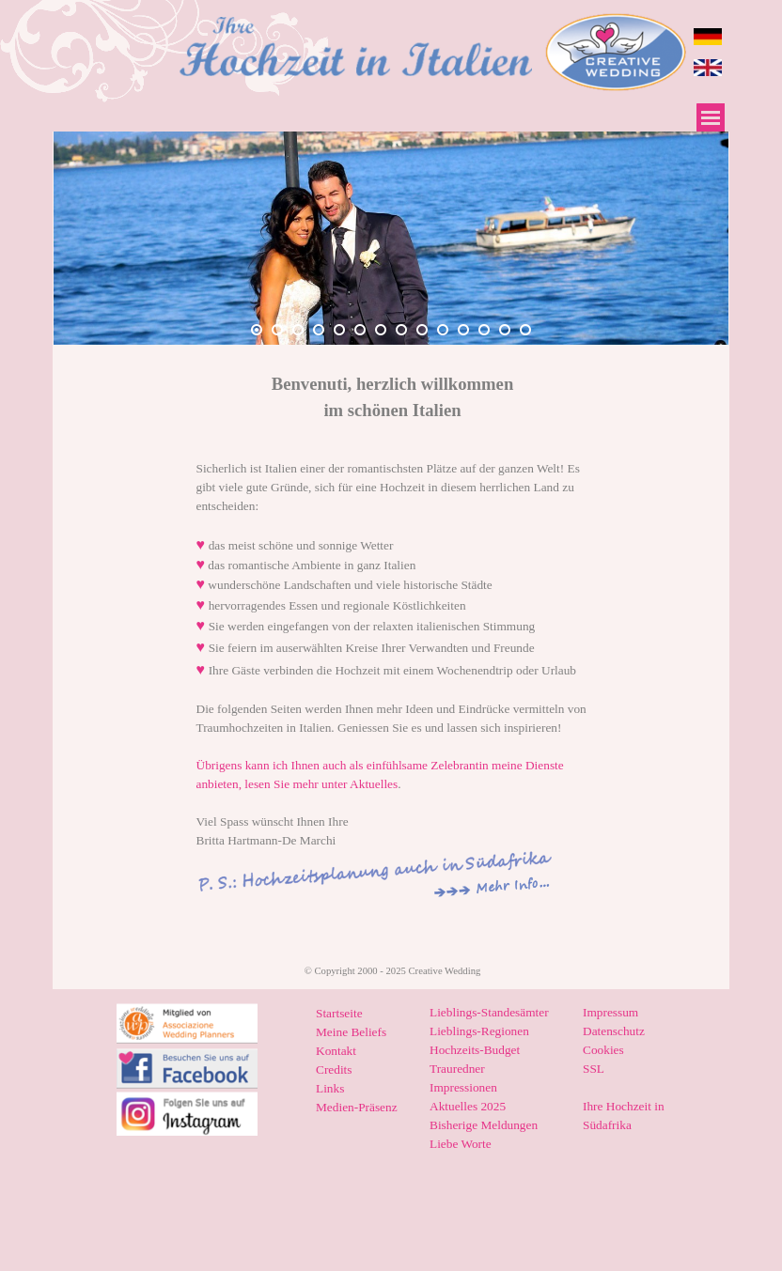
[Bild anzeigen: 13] (504, 329)
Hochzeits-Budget (475, 1050)
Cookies (603, 1050)
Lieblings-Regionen (479, 1031)
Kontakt (336, 1051)
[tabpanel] (392, 397)
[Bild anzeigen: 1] (256, 329)
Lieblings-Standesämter (489, 1012)
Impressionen (463, 1087)
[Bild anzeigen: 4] (318, 329)
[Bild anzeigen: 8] (401, 329)
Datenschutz (614, 1031)
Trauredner (457, 1069)
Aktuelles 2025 (468, 1106)
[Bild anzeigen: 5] (339, 329)
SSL (593, 1069)
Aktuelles (374, 784)
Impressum (610, 1012)
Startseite (339, 1013)
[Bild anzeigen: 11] (463, 329)
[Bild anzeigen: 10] (442, 329)
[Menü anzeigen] (710, 117)
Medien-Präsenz (357, 1107)
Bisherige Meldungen (484, 1125)
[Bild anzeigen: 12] (484, 329)
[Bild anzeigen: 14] (525, 329)
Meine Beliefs (351, 1032)
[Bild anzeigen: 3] (298, 329)
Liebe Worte (461, 1144)
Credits (334, 1069)
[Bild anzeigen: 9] (422, 329)
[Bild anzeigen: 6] (360, 329)
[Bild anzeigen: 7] (380, 329)
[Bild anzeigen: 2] (277, 329)
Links (330, 1088)
